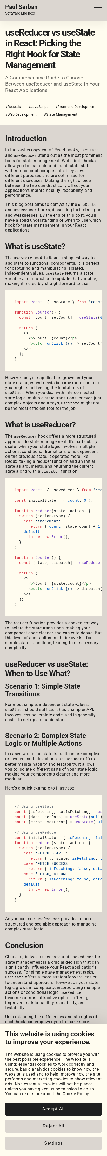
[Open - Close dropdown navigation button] (98, 9)
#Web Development (21, 114)
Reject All (53, 1126)
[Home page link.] (21, 10)
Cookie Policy (76, 1093)
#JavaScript (38, 107)
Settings (53, 1143)
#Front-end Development (75, 107)
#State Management (60, 114)
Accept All (53, 1108)
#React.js (13, 107)
